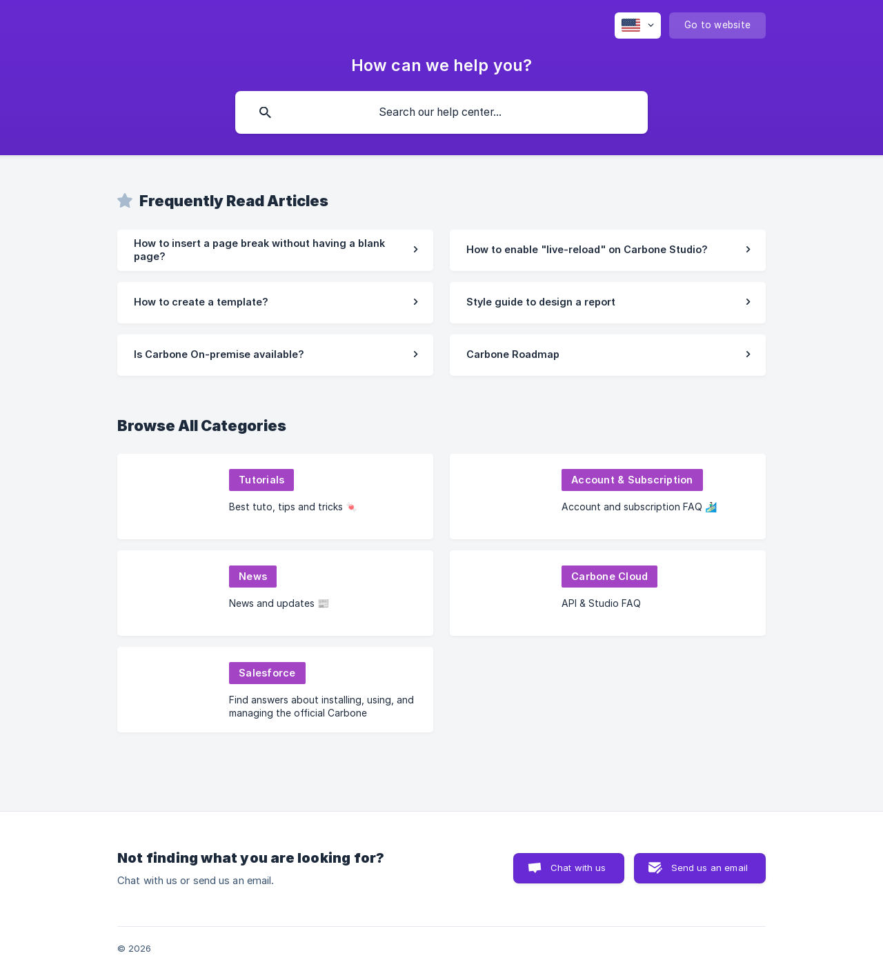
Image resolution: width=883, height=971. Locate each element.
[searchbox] (441, 112)
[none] (638, 25)
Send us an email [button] (709, 867)
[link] (275, 250)
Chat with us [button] (578, 867)
